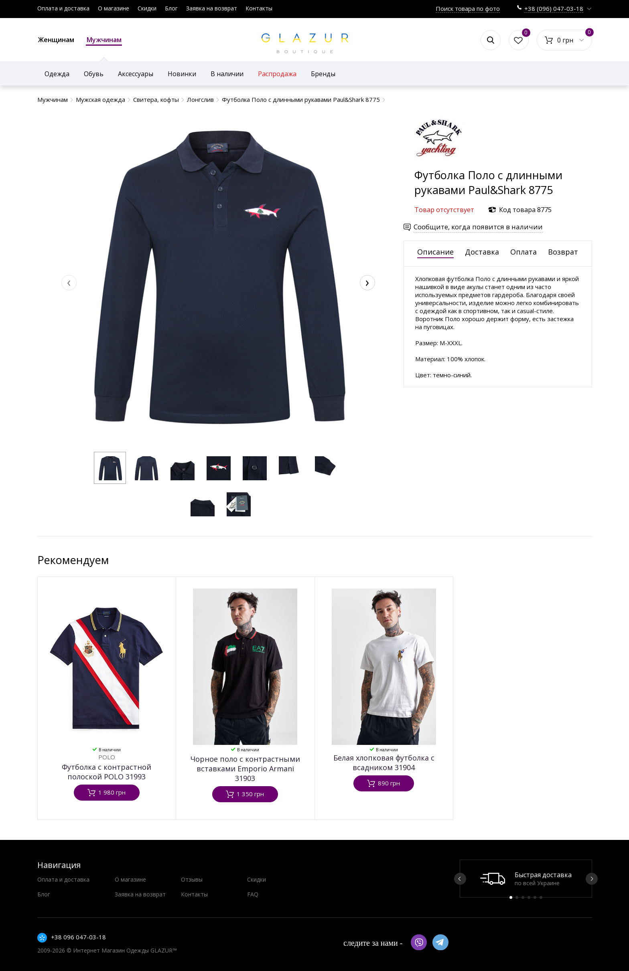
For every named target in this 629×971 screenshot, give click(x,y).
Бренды (323, 73)
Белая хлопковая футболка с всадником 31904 (383, 762)
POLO (106, 757)
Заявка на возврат (211, 8)
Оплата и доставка (63, 8)
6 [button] (541, 897)
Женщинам (56, 39)
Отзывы (192, 879)
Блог (171, 8)
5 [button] (535, 897)
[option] (526, 878)
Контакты (259, 8)
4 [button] (529, 897)
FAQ (252, 894)
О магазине (113, 8)
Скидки (147, 8)
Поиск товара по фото (468, 8)
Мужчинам (104, 40)
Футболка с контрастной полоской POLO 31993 (106, 771)
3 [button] (522, 897)
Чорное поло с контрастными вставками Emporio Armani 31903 (245, 768)
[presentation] (69, 282)
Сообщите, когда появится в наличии (478, 226)
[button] (110, 468)
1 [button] (510, 897)
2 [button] (516, 897)
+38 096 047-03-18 (78, 937)
